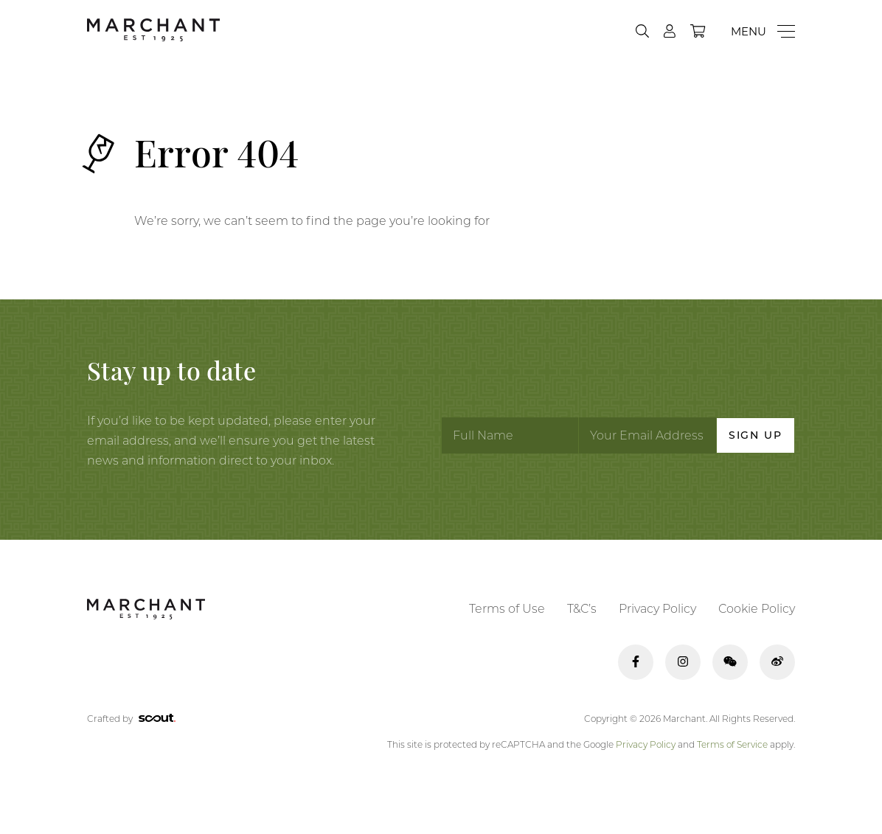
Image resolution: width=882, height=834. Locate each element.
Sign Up (755, 435)
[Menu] (763, 31)
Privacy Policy (657, 609)
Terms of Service (732, 744)
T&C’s (582, 609)
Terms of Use (507, 609)
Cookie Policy (756, 609)
